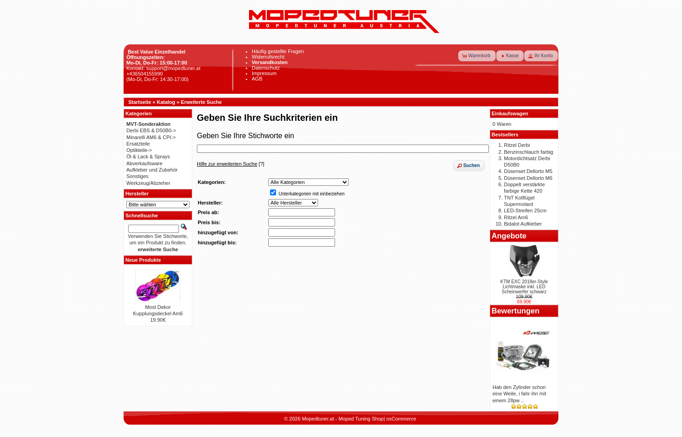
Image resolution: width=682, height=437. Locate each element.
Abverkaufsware (144, 163)
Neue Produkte (143, 260)
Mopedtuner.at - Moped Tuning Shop (343, 418)
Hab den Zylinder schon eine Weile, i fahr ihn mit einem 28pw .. (519, 393)
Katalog (166, 102)
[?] (230, 164)
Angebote (509, 236)
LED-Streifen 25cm (525, 210)
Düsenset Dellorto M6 (528, 178)
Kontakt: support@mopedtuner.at (163, 68)
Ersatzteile (138, 143)
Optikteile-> (139, 150)
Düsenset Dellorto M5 (528, 171)
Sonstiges (137, 176)
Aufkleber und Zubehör (152, 170)
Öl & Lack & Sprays (148, 156)
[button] (477, 55)
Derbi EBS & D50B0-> (151, 130)
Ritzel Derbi (517, 145)
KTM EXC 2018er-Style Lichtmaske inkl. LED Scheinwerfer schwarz (524, 286)
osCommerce (401, 418)
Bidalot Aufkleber (523, 224)
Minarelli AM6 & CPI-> (151, 137)
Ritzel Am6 (516, 217)
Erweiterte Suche (201, 102)
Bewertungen (516, 311)
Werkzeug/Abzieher (148, 183)
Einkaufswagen (510, 113)
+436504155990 (144, 73)
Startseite (139, 102)
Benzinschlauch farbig (528, 152)
